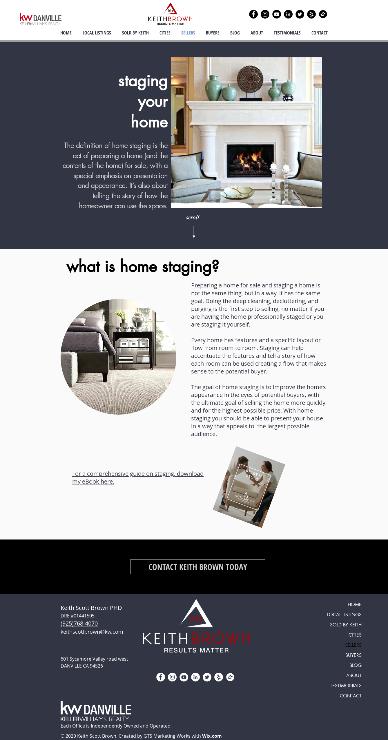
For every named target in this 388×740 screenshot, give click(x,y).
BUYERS (353, 655)
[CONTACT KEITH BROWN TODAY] (197, 566)
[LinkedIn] (288, 14)
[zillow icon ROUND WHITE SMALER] (230, 677)
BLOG (355, 665)
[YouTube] (276, 14)
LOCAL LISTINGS (344, 615)
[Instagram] (265, 14)
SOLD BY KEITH (346, 625)
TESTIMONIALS (346, 686)
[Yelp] (311, 14)
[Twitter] (299, 14)
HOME (355, 605)
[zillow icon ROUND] (323, 14)
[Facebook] (253, 14)
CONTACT (351, 696)
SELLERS (353, 645)
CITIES (355, 635)
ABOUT (354, 675)
